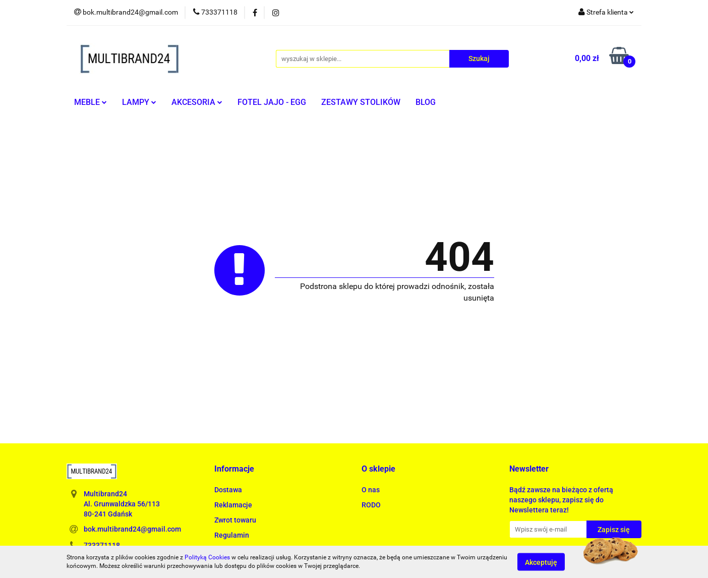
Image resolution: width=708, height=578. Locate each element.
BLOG (426, 102)
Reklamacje (233, 505)
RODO (371, 505)
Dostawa (228, 490)
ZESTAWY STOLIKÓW (360, 102)
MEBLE (90, 102)
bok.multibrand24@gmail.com (132, 529)
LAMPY (139, 102)
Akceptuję (541, 562)
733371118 (102, 545)
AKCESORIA (196, 102)
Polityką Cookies (207, 557)
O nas (371, 490)
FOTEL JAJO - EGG (272, 102)
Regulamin (231, 535)
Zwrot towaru (235, 520)
